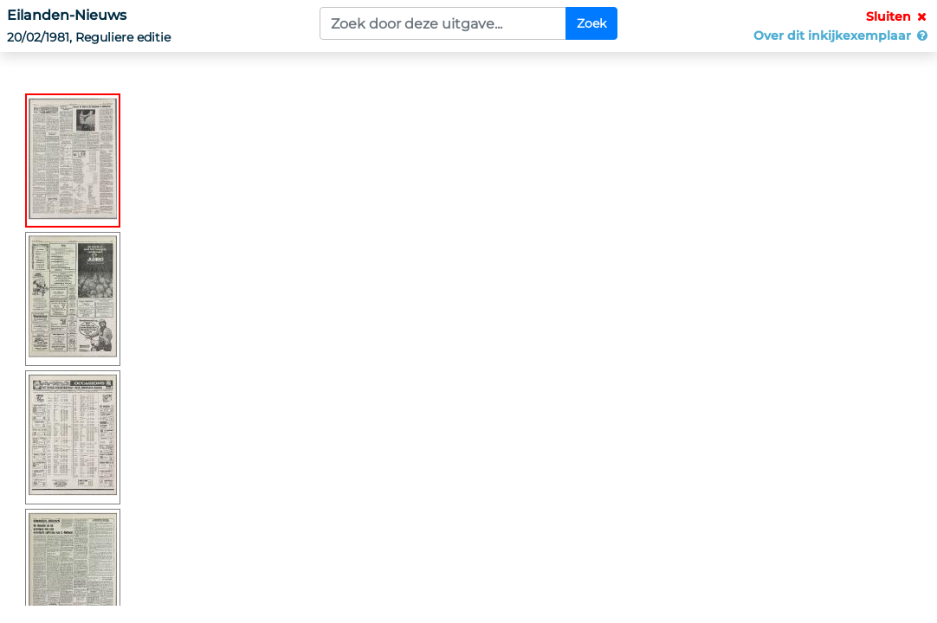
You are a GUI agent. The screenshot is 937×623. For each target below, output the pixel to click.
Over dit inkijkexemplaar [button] (841, 35)
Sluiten (898, 16)
